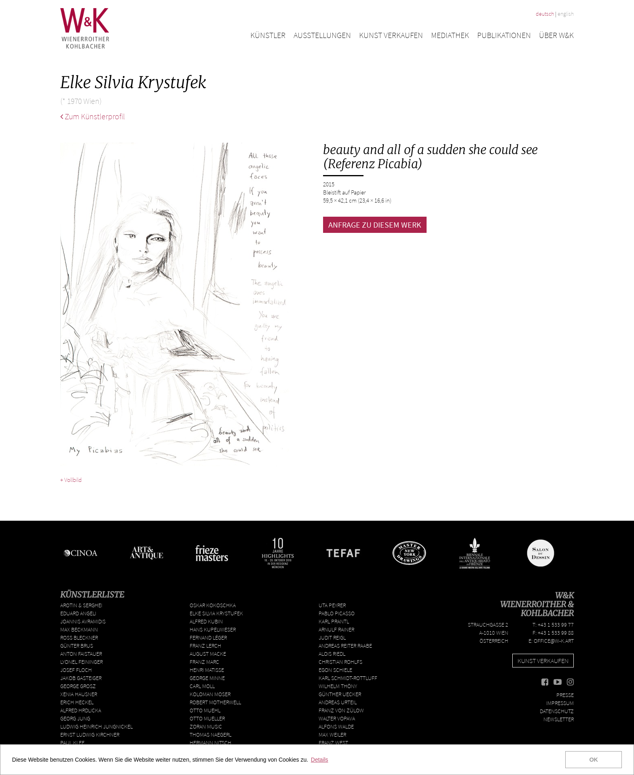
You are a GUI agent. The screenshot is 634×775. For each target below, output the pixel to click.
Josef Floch (76, 670)
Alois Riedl (332, 653)
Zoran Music (206, 726)
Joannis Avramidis (83, 621)
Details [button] (319, 759)
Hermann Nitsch (210, 742)
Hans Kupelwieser (213, 629)
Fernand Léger (208, 637)
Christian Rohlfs (340, 661)
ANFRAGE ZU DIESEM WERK (374, 225)
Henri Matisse (207, 670)
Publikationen (504, 35)
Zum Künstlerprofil (92, 116)
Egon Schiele (335, 670)
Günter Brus (76, 645)
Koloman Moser (210, 694)
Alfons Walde (336, 726)
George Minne (207, 678)
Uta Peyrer (332, 605)
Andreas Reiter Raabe (345, 645)
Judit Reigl (332, 637)
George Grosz (78, 686)
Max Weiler (332, 734)
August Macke (208, 653)
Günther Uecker (340, 694)
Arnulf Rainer (336, 629)
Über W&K (556, 35)
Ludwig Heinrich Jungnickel (96, 726)
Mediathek (450, 35)
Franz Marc (204, 661)
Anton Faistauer (81, 653)
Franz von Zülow (341, 710)
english (566, 13)
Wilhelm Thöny (338, 686)
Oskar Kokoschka (213, 605)
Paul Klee (72, 742)
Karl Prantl (334, 621)
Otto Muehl (205, 710)
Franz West (333, 742)
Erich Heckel (76, 702)
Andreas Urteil (338, 702)
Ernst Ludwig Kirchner (89, 734)
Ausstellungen (322, 35)
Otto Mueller (207, 718)
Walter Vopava (337, 718)
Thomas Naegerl (210, 734)
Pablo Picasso (337, 613)
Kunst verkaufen (391, 35)
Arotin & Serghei (81, 605)
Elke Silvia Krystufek (216, 613)
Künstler (267, 35)
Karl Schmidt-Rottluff (348, 678)
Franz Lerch (205, 645)
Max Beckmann (79, 629)
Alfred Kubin (206, 621)
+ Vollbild (71, 480)
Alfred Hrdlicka (80, 710)
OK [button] (593, 759)
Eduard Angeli (78, 613)
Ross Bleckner (79, 637)
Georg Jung (75, 718)
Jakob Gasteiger (80, 678)
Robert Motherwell (215, 702)
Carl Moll (202, 686)
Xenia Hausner (78, 694)
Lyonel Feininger (81, 661)
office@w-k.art (554, 640)
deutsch (545, 13)
